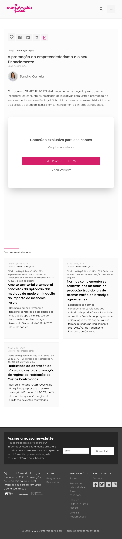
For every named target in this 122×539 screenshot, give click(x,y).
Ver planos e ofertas (61, 161)
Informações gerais (26, 50)
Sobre (73, 478)
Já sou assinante (61, 170)
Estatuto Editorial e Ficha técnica (79, 503)
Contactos (99, 478)
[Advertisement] (61, 217)
